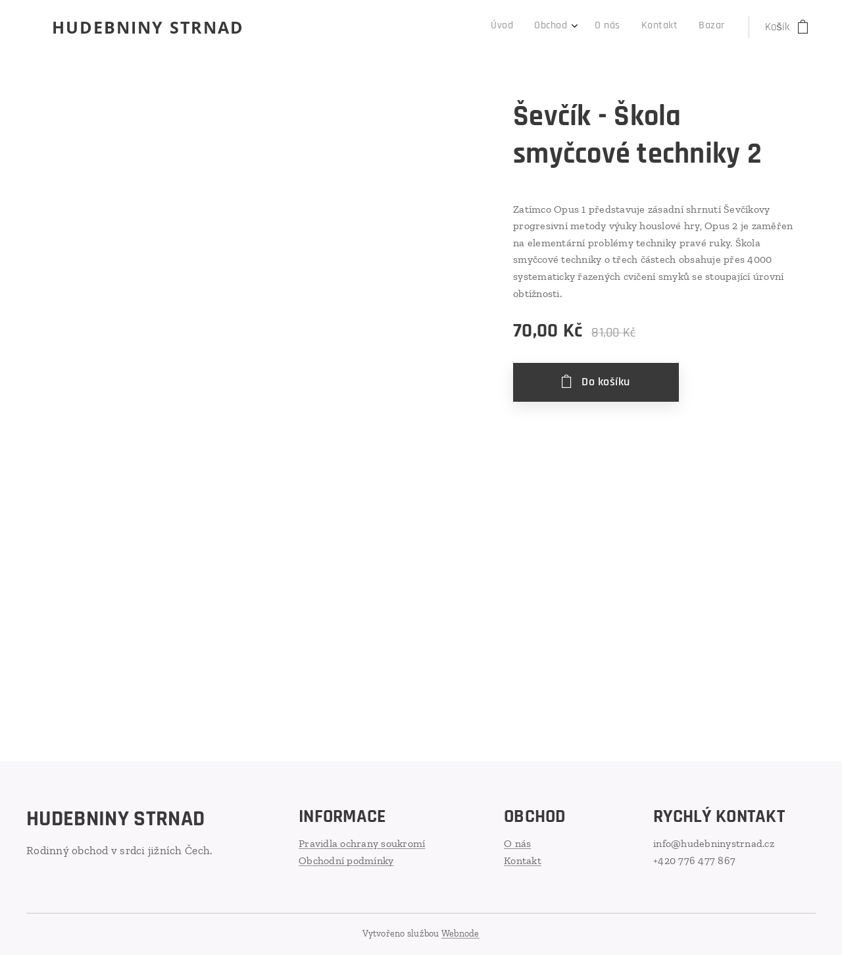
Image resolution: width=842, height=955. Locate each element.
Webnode (460, 933)
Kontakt (522, 860)
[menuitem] (633, 27)
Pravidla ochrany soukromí (362, 843)
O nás (517, 843)
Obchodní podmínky (346, 860)
